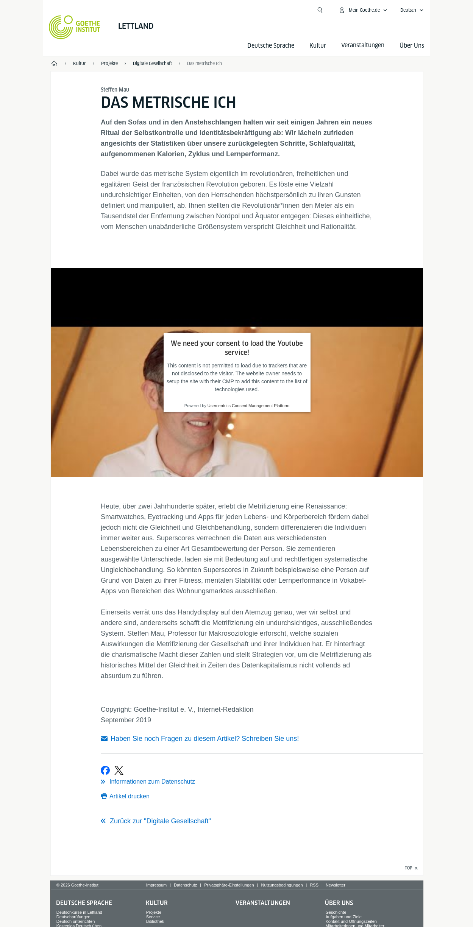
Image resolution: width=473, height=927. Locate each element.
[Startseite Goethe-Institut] (74, 27)
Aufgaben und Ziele (343, 917)
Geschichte (335, 912)
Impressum (156, 885)
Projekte (153, 912)
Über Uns (412, 46)
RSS (314, 885)
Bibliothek (155, 921)
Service (153, 917)
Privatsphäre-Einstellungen (229, 885)
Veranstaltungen (263, 903)
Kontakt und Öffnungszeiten (351, 921)
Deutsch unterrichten (75, 921)
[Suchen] (320, 10)
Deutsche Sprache (270, 46)
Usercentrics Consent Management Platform (248, 405)
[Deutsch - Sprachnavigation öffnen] (412, 10)
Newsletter (335, 885)
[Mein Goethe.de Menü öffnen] (363, 10)
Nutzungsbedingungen (282, 885)
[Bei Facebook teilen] (105, 770)
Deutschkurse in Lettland (79, 912)
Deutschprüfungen (73, 917)
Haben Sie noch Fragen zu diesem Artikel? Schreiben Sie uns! (205, 738)
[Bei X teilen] (118, 770)
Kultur (317, 46)
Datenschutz (185, 885)
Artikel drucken (129, 796)
